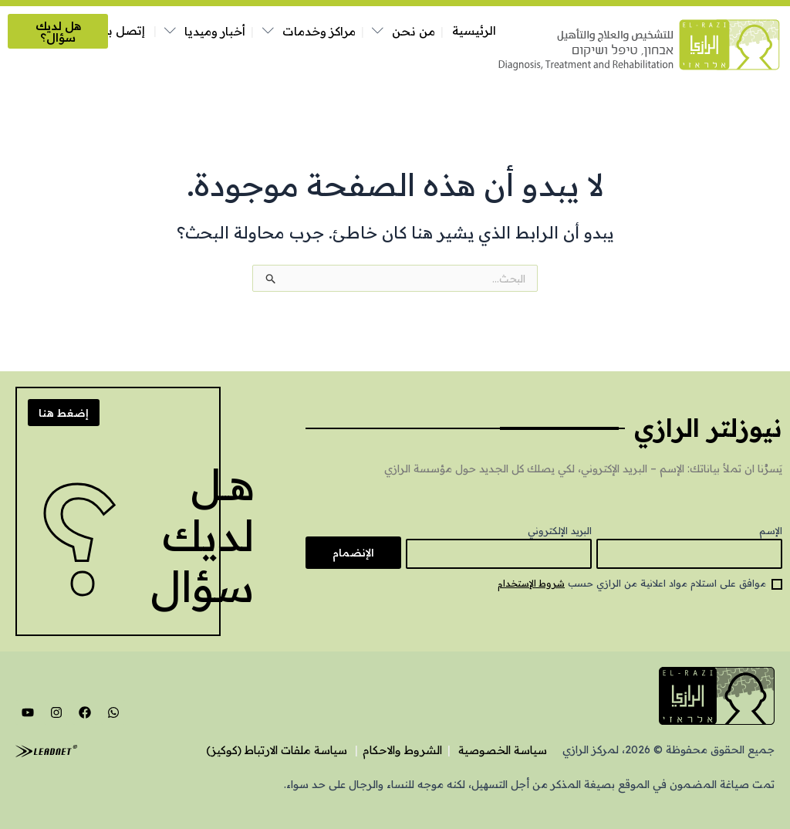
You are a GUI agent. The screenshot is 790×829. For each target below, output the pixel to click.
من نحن (413, 31)
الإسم (770, 529)
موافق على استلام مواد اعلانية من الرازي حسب (630, 583)
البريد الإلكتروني (560, 529)
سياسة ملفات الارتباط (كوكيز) (251, 750)
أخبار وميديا (214, 31)
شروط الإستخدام (529, 583)
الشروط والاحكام (387, 750)
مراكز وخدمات (319, 31)
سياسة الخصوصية (496, 750)
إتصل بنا (122, 30)
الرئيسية (474, 30)
